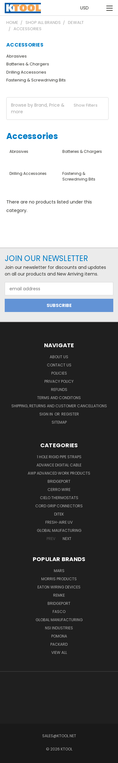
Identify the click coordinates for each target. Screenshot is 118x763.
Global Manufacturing (59, 619)
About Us (59, 356)
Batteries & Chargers (27, 64)
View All (59, 652)
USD (86, 8)
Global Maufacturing (59, 530)
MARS (59, 570)
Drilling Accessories (26, 72)
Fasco (59, 611)
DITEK (59, 514)
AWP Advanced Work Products (59, 473)
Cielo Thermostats (59, 497)
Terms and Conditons (59, 397)
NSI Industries (59, 628)
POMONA (59, 636)
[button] (57, 108)
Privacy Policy (59, 381)
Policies (59, 373)
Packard (59, 644)
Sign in (46, 414)
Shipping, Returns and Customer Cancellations (59, 406)
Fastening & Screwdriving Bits (36, 80)
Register (70, 414)
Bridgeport (59, 481)
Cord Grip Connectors (59, 506)
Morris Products (59, 579)
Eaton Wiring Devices (59, 587)
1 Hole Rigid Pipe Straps (59, 456)
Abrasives (16, 56)
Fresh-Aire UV (59, 522)
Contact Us (59, 365)
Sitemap (59, 422)
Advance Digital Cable (59, 465)
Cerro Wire (59, 489)
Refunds (59, 389)
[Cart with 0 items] (99, 8)
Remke (59, 595)
